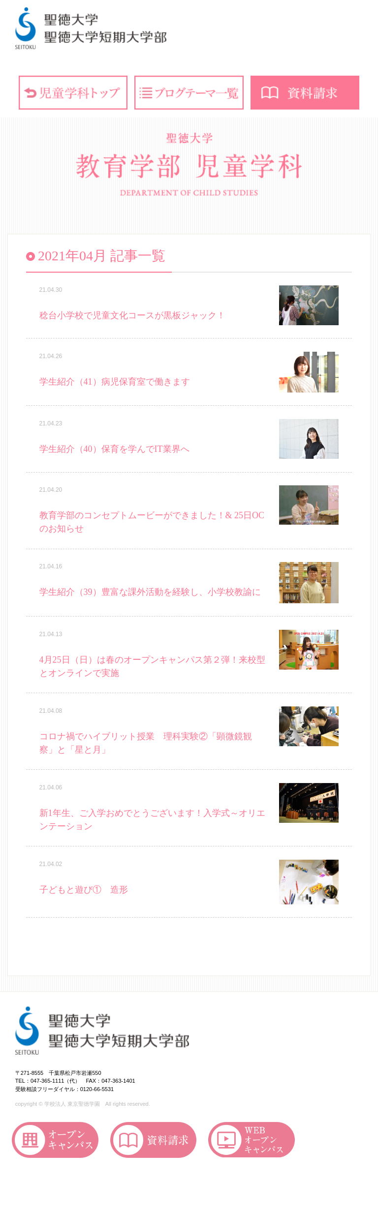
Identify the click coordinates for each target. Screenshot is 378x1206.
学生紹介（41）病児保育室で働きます (114, 382)
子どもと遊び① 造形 (83, 890)
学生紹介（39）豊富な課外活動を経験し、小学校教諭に (150, 592)
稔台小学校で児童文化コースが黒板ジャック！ (132, 315)
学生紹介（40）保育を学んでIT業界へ (114, 449)
